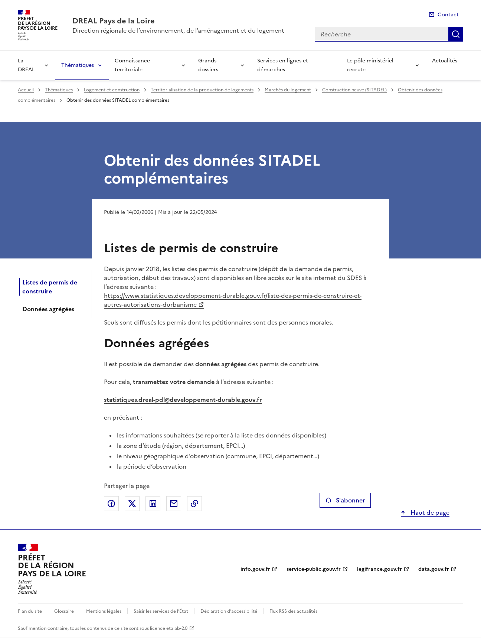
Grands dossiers (208, 65)
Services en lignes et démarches (282, 65)
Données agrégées (48, 309)
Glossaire (64, 611)
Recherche (455, 34)
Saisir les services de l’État (161, 611)
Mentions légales (103, 611)
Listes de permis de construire (49, 287)
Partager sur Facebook (111, 503)
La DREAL (26, 65)
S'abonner (344, 500)
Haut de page (429, 512)
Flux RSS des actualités (293, 611)
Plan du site (30, 611)
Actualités (444, 61)
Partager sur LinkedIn (152, 503)
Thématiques (77, 65)
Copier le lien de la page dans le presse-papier (194, 503)
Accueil (26, 90)
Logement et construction (112, 90)
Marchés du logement (288, 90)
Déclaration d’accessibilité (228, 611)
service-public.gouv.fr (314, 569)
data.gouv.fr (433, 569)
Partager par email (173, 503)
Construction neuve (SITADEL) (354, 90)
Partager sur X (132, 503)
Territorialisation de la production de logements (202, 90)
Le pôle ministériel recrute (370, 65)
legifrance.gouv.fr (379, 569)
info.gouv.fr (255, 569)
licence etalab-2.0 (168, 628)
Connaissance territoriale (132, 65)
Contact (448, 15)
